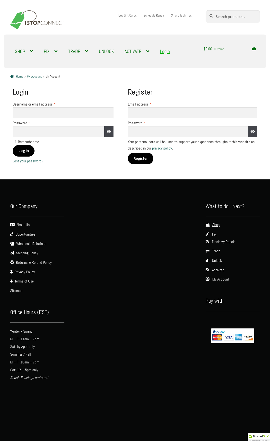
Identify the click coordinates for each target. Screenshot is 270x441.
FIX (47, 51)
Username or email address (40, 104)
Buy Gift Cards (127, 15)
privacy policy (162, 148)
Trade (216, 251)
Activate (218, 270)
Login (165, 51)
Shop (216, 224)
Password (28, 122)
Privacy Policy (25, 271)
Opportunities (25, 234)
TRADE (74, 51)
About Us (23, 224)
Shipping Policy (27, 253)
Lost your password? (28, 161)
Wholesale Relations (31, 243)
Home (19, 76)
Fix (214, 234)
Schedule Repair (153, 15)
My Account (34, 76)
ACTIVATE (132, 51)
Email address (146, 104)
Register (141, 158)
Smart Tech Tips (181, 15)
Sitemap (16, 290)
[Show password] (108, 131)
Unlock (217, 260)
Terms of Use (24, 281)
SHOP (20, 51)
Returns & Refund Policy (34, 262)
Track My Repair (223, 241)
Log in (23, 150)
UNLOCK (106, 51)
